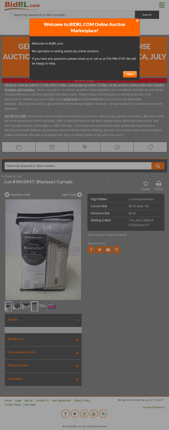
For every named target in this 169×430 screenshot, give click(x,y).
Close (130, 74)
